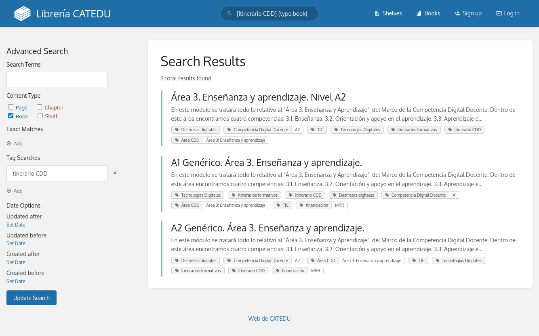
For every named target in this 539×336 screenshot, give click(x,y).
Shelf (47, 116)
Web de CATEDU (269, 318)
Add (14, 144)
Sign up (468, 13)
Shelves (388, 13)
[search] (269, 13)
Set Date (15, 225)
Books (428, 13)
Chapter (50, 107)
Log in (508, 13)
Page (18, 107)
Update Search (31, 297)
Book (18, 116)
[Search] (229, 13)
